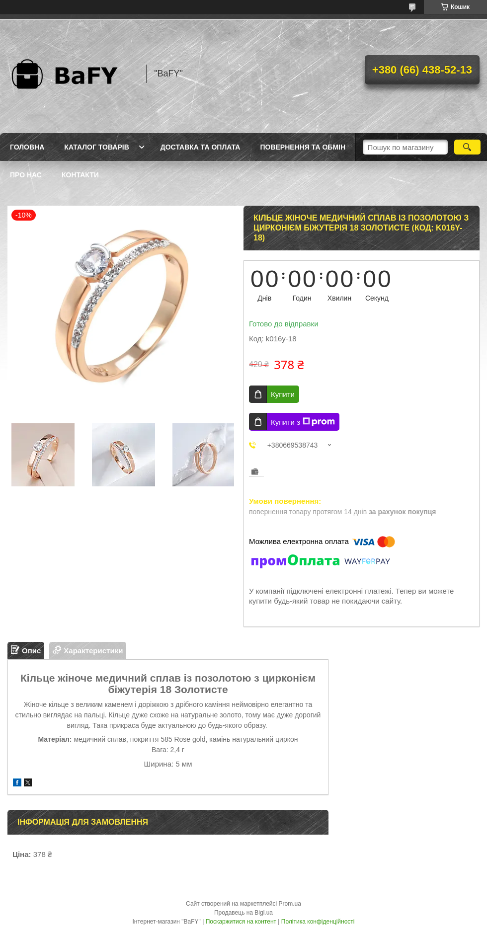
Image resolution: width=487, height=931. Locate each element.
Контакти (80, 175)
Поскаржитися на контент (241, 921)
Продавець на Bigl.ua (243, 912)
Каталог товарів (96, 147)
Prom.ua (290, 903)
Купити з (303, 421)
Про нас (26, 175)
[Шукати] (467, 147)
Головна (27, 147)
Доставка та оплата (201, 147)
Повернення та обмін (302, 147)
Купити (283, 394)
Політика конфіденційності (318, 921)
